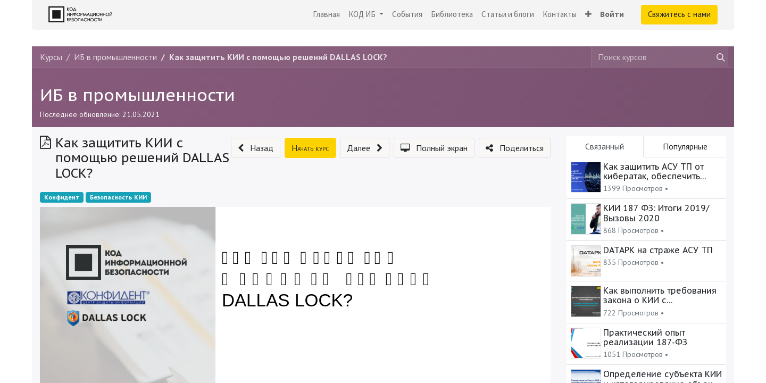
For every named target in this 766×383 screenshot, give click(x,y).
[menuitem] (326, 14)
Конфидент (61, 197)
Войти (612, 14)
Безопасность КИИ (118, 197)
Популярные (685, 146)
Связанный (604, 146)
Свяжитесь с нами (679, 14)
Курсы (51, 57)
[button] (588, 14)
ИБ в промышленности (137, 95)
